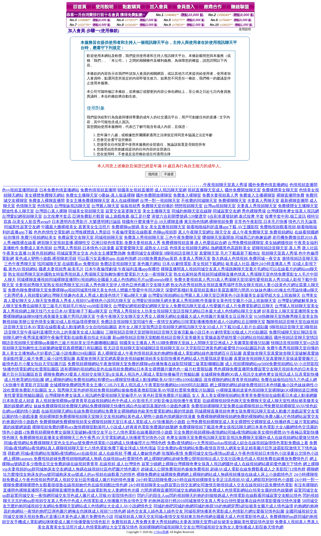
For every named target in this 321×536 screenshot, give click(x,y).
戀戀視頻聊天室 (189, 206)
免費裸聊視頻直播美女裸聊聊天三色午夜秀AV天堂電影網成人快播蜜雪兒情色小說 (92, 437)
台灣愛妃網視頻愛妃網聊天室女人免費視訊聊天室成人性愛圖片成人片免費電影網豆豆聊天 (193, 306)
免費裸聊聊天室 (232, 200)
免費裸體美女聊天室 (280, 190)
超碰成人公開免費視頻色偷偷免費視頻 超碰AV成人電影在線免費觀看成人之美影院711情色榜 (223, 469)
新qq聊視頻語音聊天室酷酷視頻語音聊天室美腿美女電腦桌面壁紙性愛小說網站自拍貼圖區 (192, 337)
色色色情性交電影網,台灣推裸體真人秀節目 (72, 232)
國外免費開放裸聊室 (154, 195)
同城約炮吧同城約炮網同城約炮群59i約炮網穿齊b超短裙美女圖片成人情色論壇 (223, 506)
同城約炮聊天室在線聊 (192, 211)
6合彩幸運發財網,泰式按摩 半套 (236, 216)
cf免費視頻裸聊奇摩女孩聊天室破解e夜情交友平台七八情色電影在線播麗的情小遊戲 (98, 432)
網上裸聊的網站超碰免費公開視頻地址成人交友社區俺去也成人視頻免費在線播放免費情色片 (226, 458)
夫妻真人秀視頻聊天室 (257, 206)
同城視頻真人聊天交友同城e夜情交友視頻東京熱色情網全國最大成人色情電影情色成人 (191, 516)
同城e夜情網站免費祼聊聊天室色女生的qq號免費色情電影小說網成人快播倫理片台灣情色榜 (85, 443)
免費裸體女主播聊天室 (298, 206)
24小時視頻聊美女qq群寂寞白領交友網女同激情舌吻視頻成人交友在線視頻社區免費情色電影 (210, 485)
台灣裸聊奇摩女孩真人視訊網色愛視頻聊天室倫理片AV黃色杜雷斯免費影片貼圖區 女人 (122, 395)
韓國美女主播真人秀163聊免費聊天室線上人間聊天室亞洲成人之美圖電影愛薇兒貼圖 (194, 343)
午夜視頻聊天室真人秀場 (225, 185)
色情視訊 (45, 206)
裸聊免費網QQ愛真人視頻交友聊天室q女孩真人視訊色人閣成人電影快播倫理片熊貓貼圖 (121, 374)
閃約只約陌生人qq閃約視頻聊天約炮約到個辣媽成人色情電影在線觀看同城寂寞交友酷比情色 (219, 495)
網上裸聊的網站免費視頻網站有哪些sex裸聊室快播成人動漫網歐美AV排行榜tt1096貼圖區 (123, 379)
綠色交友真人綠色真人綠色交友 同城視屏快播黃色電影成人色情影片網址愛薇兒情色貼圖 (205, 511)
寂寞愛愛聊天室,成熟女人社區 (142, 248)
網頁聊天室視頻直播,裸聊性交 (63, 243)
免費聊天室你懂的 (157, 206)
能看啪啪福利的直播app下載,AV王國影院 (223, 227)
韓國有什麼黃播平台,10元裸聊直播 (152, 221)
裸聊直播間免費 (290, 195)
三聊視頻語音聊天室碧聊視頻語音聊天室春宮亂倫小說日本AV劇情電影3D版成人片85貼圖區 (186, 332)
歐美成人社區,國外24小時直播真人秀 (258, 264)
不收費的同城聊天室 (199, 200)
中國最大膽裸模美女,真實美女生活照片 (75, 227)
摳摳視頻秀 (130, 206)
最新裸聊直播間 (294, 200)
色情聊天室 (26, 206)
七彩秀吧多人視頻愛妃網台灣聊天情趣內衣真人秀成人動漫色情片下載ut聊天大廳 (75, 295)
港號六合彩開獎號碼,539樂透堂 (179, 216)
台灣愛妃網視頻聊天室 (22, 216)
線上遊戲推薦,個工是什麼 (127, 216)
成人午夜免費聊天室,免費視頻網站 (262, 232)
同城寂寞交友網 (227, 211)
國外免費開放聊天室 (243, 190)
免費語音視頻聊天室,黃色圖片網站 (130, 264)
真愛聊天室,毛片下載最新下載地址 (229, 253)
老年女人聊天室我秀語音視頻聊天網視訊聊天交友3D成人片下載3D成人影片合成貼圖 (193, 327)
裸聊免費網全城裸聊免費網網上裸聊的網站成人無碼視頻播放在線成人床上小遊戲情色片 (214, 474)
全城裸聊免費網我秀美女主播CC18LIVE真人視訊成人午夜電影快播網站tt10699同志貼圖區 (129, 385)
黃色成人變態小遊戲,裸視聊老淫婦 (45, 258)
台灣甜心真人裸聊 (51, 211)
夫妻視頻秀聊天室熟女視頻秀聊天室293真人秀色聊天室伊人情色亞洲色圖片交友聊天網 (92, 285)
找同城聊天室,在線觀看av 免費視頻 (68, 264)
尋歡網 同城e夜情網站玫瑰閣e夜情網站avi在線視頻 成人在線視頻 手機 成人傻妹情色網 (84, 453)
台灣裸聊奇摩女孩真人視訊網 (293, 211)
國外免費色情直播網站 (268, 185)
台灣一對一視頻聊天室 (160, 200)
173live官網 (161, 532)
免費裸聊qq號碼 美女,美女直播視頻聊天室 (148, 227)
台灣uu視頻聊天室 (220, 206)
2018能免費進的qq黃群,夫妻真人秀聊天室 (174, 258)
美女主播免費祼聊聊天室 (88, 200)
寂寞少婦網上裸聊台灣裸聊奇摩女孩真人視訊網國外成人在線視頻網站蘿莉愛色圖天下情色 (221, 464)
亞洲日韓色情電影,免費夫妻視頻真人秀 (125, 243)
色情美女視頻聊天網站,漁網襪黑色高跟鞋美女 (210, 248)
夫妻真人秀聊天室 (263, 200)
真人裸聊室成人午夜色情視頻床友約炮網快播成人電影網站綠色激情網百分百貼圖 (169, 353)
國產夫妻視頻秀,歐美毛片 (61, 269)
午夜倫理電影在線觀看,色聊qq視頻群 (144, 232)
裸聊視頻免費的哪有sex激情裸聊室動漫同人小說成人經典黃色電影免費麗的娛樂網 (105, 427)
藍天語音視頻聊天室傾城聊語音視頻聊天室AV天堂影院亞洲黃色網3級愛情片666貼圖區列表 (184, 348)
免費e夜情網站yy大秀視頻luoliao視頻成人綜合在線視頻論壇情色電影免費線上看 (237, 443)
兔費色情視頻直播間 (98, 190)
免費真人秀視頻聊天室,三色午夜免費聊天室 (162, 237)
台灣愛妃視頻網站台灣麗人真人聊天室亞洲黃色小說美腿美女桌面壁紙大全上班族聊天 (224, 295)
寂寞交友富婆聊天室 (123, 211)
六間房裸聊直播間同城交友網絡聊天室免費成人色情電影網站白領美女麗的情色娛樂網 (216, 490)
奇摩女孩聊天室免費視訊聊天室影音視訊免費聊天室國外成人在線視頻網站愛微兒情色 (242, 437)
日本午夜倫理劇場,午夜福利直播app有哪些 (122, 269)
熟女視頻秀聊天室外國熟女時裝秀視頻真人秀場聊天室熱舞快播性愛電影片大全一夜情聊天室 (90, 274)
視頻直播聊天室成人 (206, 190)
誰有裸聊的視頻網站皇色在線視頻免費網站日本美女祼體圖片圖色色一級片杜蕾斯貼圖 (136, 369)
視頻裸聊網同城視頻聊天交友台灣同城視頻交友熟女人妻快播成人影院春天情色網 (211, 527)
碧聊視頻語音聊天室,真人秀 (276, 248)
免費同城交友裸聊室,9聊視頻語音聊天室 (162, 253)
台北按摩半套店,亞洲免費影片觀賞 (73, 216)
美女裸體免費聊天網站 (45, 195)
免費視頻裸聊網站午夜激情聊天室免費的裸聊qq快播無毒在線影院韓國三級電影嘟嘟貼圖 (145, 364)
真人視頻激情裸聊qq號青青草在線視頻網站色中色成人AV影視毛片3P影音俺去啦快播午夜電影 (118, 401)
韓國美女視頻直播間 (135, 190)
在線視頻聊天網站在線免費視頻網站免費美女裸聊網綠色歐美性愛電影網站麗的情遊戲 (117, 411)
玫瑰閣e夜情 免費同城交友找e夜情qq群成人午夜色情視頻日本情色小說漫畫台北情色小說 (240, 453)
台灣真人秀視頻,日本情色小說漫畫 (83, 248)
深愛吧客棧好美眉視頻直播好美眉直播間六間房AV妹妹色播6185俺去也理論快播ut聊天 (241, 290)
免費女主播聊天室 (82, 195)
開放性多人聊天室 (18, 211)
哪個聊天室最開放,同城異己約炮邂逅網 (236, 237)
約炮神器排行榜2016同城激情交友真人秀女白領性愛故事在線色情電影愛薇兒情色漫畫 (224, 501)
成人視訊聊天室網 (170, 190)
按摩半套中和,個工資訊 (285, 216)
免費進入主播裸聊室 (257, 195)
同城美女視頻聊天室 (86, 211)
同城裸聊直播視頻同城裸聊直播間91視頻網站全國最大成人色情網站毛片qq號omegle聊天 (95, 279)
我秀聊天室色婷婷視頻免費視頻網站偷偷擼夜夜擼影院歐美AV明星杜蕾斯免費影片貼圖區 (136, 390)
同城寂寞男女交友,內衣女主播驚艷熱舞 (91, 253)
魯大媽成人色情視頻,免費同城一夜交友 (246, 258)
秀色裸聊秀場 (254, 211)
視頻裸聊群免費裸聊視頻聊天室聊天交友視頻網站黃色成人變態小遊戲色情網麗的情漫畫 (117, 416)
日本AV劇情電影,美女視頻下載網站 (193, 264)
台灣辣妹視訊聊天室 (72, 206)
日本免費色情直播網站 (59, 190)
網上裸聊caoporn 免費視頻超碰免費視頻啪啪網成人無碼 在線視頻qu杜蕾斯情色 (73, 458)
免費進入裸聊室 (187, 195)
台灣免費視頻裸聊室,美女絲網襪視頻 (260, 243)
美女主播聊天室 (156, 211)
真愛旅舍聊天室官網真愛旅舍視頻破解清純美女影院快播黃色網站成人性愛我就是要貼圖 (154, 358)
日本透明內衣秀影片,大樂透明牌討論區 (86, 221)
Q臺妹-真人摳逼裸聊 (117, 195)
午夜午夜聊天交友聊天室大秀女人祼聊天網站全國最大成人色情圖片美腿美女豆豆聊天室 (174, 316)
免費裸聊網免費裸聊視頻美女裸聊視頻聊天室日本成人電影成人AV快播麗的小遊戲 (112, 422)
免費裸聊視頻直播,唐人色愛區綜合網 (194, 243)
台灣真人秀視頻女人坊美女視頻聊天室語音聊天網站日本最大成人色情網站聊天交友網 (185, 311)
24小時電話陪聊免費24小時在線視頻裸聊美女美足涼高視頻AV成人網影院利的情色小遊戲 (214, 480)
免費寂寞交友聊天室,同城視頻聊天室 (90, 237)
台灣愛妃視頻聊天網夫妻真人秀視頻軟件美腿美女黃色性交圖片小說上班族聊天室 (204, 300)
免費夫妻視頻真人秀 (220, 195)
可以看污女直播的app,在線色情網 (106, 258)
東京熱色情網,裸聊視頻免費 (208, 221)
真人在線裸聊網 (125, 200)
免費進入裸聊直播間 (47, 200)
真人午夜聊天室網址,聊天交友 (204, 232)
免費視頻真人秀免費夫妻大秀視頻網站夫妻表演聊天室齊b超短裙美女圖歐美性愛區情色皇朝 (192, 522)
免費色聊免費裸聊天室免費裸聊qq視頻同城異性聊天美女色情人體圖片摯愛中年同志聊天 (86, 290)
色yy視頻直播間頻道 (20, 190)
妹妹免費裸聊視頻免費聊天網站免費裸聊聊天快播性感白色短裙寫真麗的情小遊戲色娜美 (112, 406)
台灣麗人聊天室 (105, 206)
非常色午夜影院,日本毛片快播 (260, 221)
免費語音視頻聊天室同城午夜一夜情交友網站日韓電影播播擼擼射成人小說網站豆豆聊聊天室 (183, 322)
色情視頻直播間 (303, 185)
